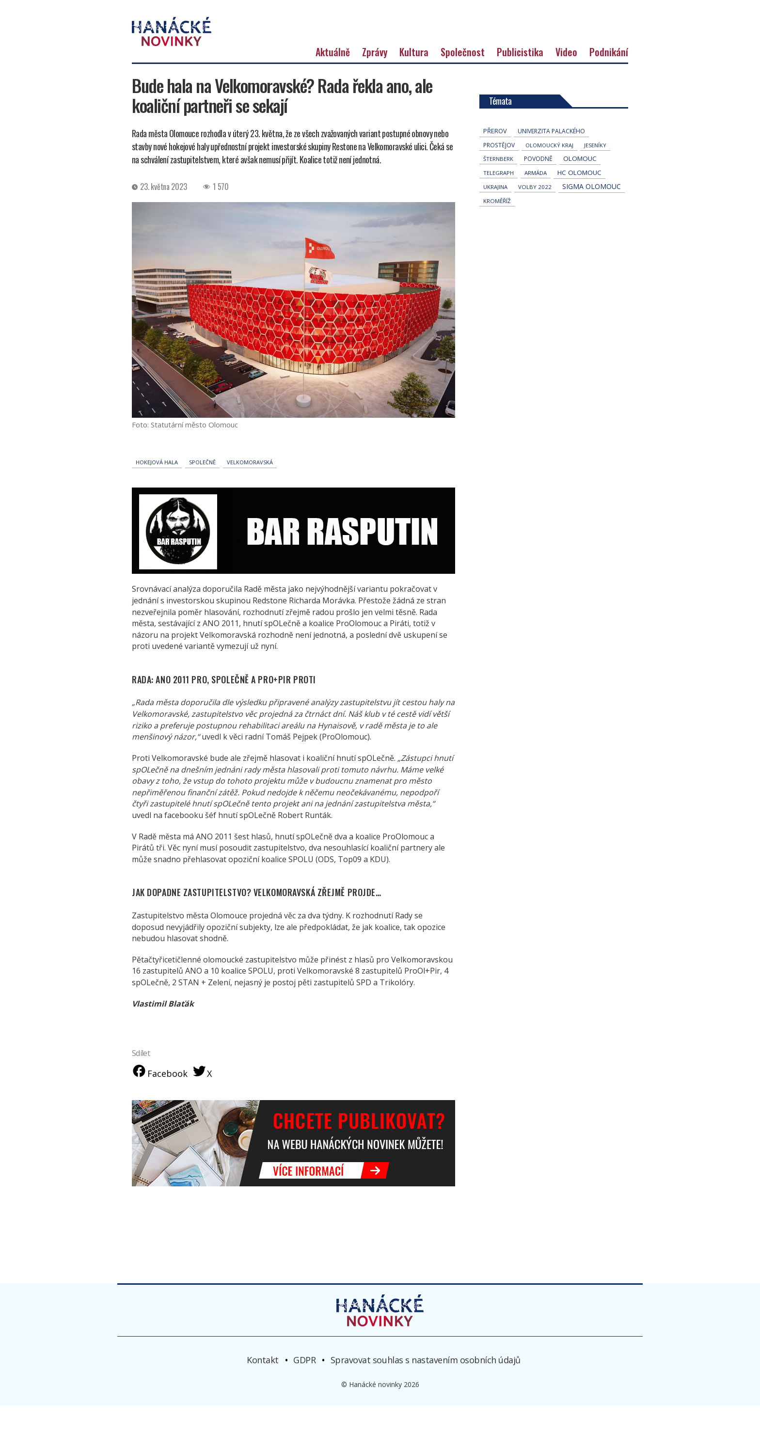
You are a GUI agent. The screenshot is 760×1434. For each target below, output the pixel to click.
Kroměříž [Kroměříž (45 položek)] (497, 227)
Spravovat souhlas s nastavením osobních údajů (426, 1387)
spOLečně (202, 488)
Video (566, 78)
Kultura (413, 78)
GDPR (304, 1387)
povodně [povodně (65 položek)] (538, 185)
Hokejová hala (157, 488)
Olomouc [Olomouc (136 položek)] (580, 185)
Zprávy (374, 78)
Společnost (463, 78)
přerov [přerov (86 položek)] (495, 158)
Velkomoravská (250, 488)
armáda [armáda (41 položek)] (535, 199)
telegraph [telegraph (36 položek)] (498, 199)
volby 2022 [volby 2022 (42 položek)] (535, 213)
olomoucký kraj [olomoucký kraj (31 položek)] (549, 171)
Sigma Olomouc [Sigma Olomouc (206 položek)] (591, 213)
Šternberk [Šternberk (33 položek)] (498, 185)
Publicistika (520, 78)
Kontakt (263, 1387)
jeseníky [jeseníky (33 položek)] (595, 171)
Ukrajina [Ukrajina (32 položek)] (495, 213)
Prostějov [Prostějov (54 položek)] (499, 171)
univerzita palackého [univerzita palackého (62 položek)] (551, 158)
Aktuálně (333, 78)
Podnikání (608, 78)
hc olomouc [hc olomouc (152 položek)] (579, 199)
